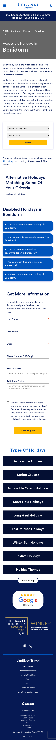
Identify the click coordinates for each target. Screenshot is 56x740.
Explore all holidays (15, 194)
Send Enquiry (28, 430)
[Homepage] (28, 5)
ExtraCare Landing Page (28, 692)
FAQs (28, 683)
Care (28, 679)
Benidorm (40, 31)
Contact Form (28, 710)
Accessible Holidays (28, 670)
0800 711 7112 (28, 736)
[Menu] (4, 5)
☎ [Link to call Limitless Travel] (31, 646)
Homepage (28, 666)
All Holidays (9, 161)
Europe (27, 31)
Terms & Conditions (28, 675)
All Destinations (11, 31)
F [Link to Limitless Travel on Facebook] (25, 646)
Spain (7, 34)
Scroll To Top (28, 580)
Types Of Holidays (28, 450)
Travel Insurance (28, 687)
